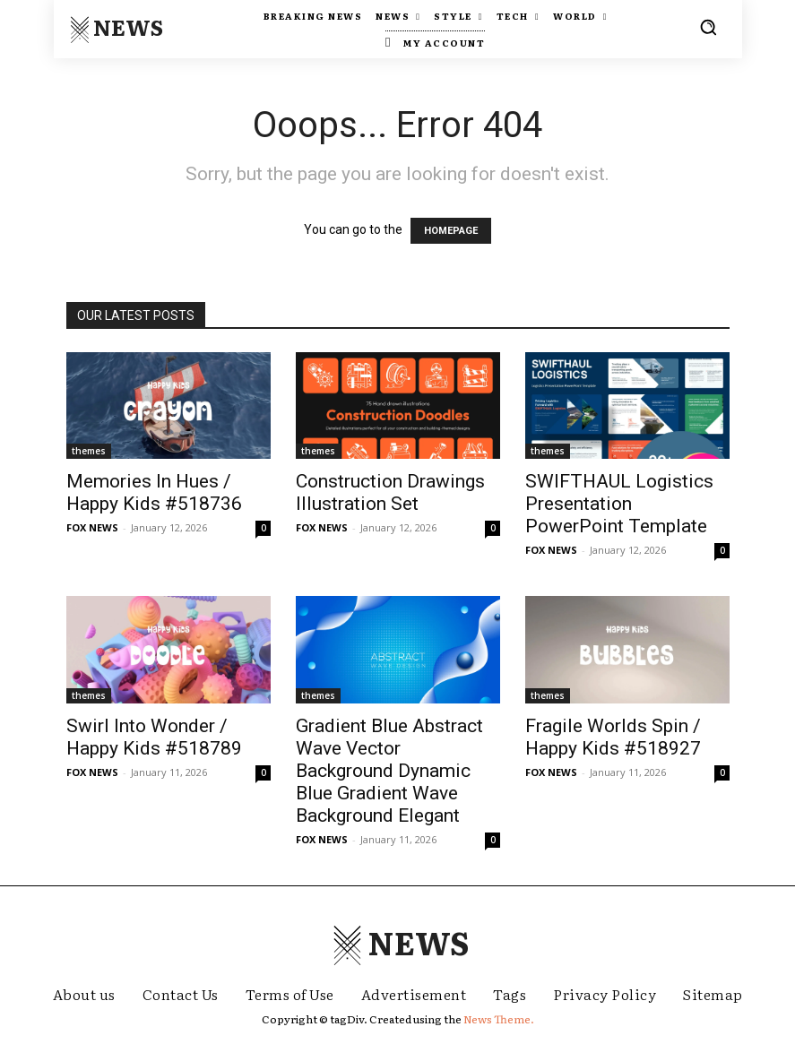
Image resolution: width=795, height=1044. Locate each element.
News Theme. (498, 1019)
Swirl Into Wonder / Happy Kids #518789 (154, 737)
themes (89, 450)
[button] (708, 26)
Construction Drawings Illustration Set (390, 492)
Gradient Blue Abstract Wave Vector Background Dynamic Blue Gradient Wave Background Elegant (389, 770)
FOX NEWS (92, 527)
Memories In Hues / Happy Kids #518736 (154, 492)
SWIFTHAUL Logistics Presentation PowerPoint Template (619, 503)
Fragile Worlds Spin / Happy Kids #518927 (613, 737)
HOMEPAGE (451, 231)
